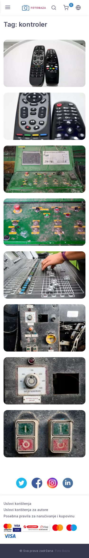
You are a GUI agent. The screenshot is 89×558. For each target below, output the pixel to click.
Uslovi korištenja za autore (26, 510)
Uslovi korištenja (17, 504)
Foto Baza (62, 551)
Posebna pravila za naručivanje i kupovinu (39, 516)
